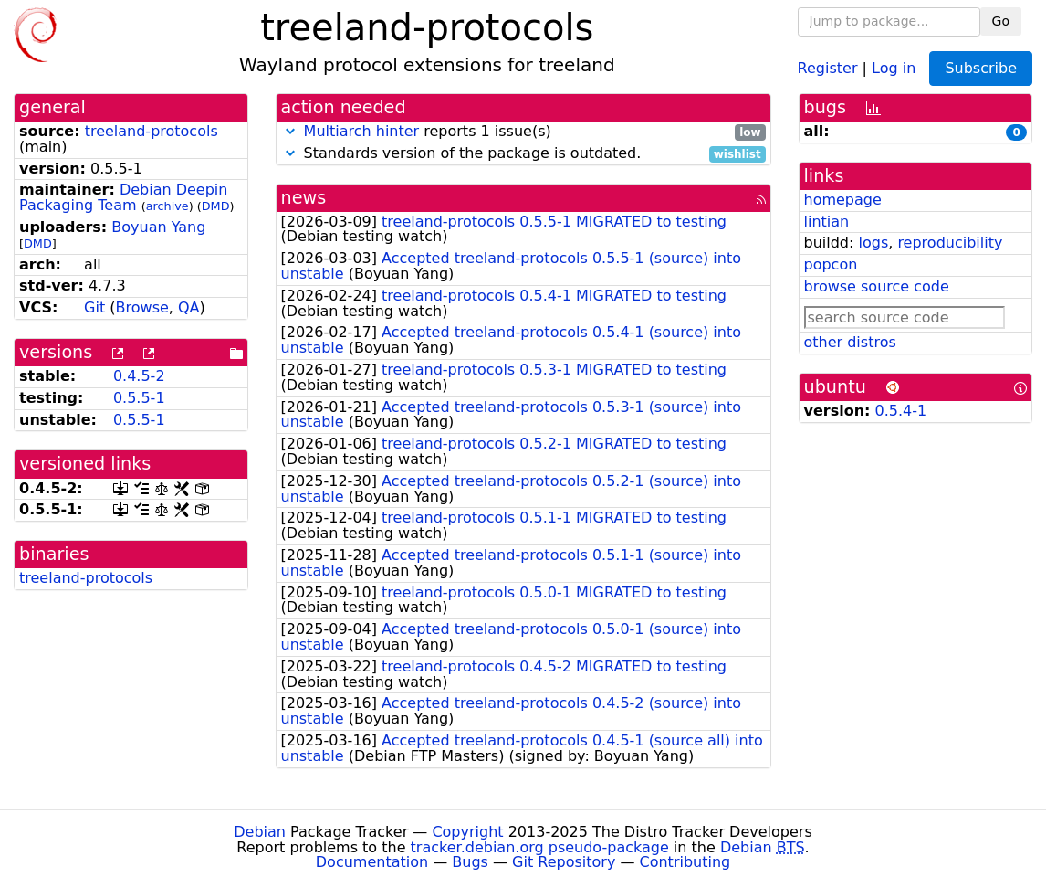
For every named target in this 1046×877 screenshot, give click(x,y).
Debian (260, 831)
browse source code (876, 286)
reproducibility (949, 242)
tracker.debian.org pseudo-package (540, 847)
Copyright (467, 831)
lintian (827, 221)
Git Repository (563, 862)
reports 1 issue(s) (523, 132)
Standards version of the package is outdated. (523, 154)
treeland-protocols (151, 131)
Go (1000, 21)
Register (828, 67)
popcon (831, 264)
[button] (290, 131)
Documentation (372, 862)
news (304, 197)
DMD (216, 206)
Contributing (685, 862)
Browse (142, 307)
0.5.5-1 (139, 398)
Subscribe (981, 68)
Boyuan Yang (158, 227)
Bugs (470, 862)
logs (873, 242)
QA (189, 307)
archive (167, 206)
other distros (850, 342)
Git (94, 307)
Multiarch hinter (362, 131)
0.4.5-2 (139, 376)
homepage (843, 199)
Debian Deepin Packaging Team (123, 197)
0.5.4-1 (901, 410)
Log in (893, 67)
